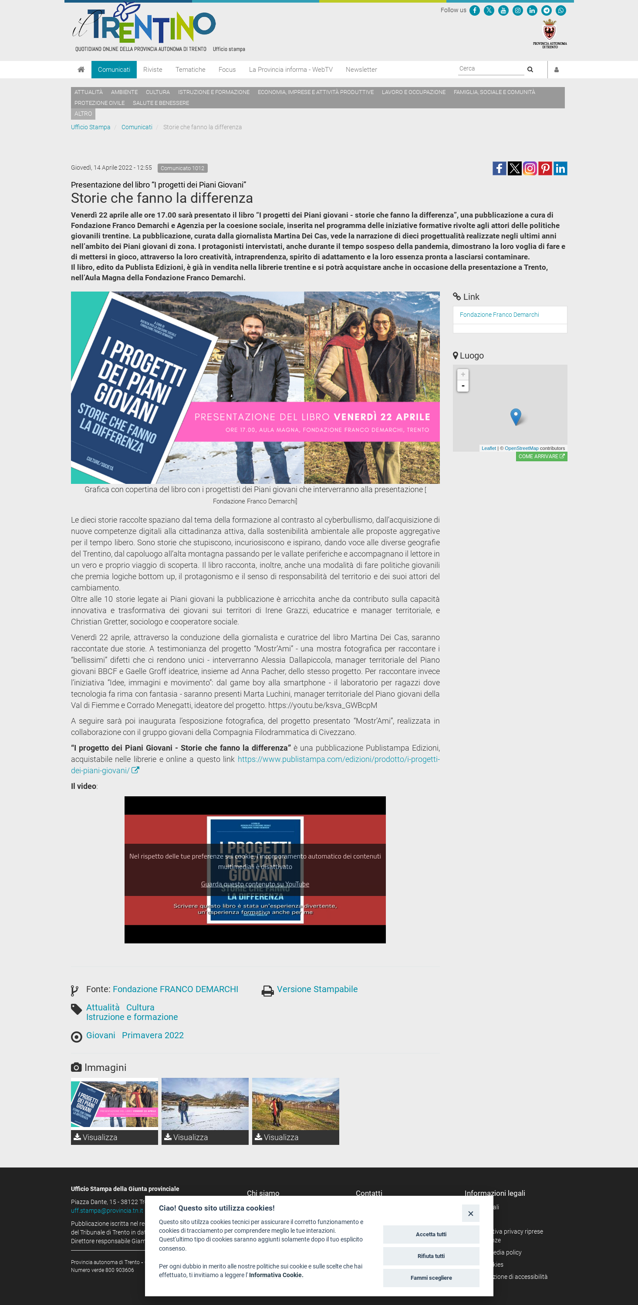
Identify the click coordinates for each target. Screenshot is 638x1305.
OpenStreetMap (522, 448)
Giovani (100, 1035)
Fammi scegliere (431, 1278)
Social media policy (496, 1252)
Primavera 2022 (153, 1035)
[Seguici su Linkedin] (532, 10)
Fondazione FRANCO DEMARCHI (175, 989)
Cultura (158, 92)
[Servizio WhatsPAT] (561, 10)
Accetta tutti (431, 1234)
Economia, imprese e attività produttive (316, 92)
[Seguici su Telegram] (546, 10)
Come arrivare (542, 456)
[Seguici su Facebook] (475, 10)
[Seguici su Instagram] (518, 10)
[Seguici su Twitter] (489, 10)
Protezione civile (99, 103)
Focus (227, 70)
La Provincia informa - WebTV (291, 70)
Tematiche (191, 70)
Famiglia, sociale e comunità (494, 92)
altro (83, 113)
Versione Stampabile (317, 989)
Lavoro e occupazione (414, 92)
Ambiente (124, 92)
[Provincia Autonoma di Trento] (550, 33)
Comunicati (114, 70)
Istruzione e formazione (214, 92)
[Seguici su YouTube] (503, 10)
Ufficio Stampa (91, 127)
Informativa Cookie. (276, 1274)
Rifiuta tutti (431, 1256)
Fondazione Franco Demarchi (499, 314)
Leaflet (489, 448)
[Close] (470, 1212)
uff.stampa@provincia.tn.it (107, 1210)
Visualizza (96, 1137)
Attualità (88, 92)
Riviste (152, 70)
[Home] (81, 69)
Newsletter (361, 70)
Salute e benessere (161, 103)
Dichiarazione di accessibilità (509, 1276)
